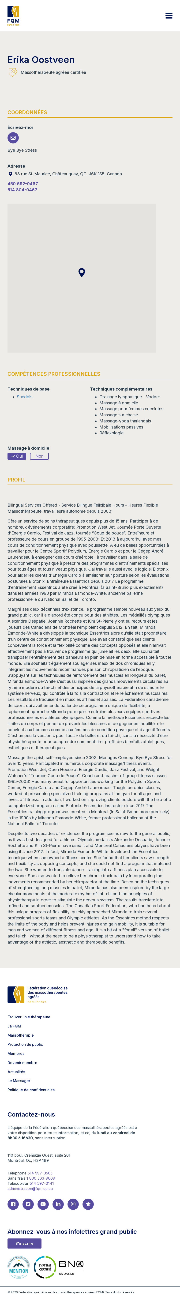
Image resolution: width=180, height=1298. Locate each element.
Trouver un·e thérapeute (29, 1017)
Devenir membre (22, 1062)
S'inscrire (24, 1243)
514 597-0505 (40, 1173)
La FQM (14, 1026)
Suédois (24, 396)
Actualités (16, 1071)
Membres (16, 1053)
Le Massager (19, 1080)
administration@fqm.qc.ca (30, 1188)
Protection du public (25, 1044)
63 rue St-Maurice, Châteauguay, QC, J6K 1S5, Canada (65, 173)
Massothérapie (21, 1035)
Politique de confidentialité (31, 1089)
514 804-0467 (22, 189)
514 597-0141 (42, 1183)
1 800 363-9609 (40, 1178)
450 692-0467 (23, 183)
